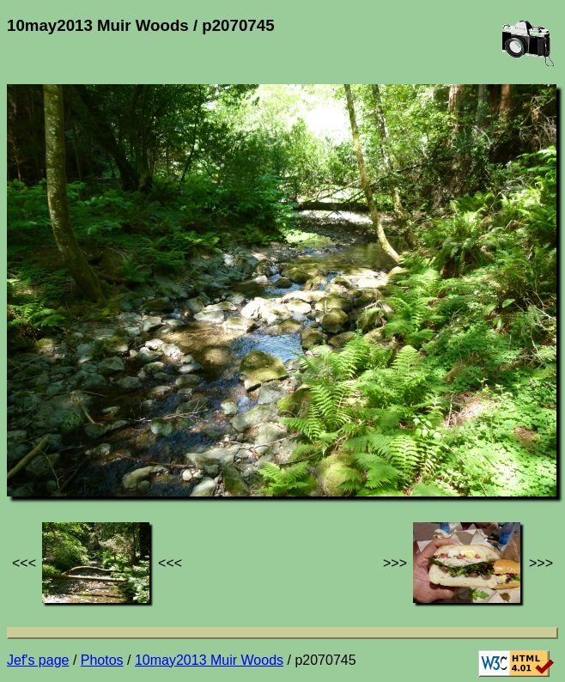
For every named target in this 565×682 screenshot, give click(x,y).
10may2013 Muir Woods (209, 660)
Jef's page (38, 660)
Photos (102, 660)
